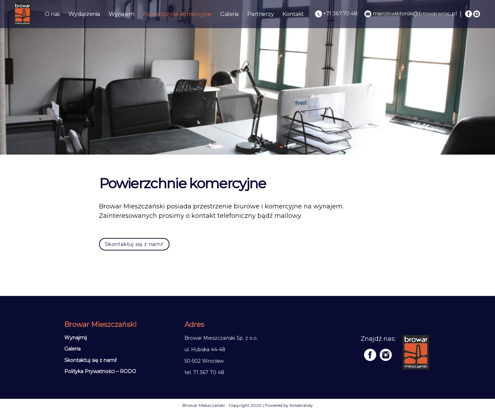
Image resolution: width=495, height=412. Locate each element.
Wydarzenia (84, 14)
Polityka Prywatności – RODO (100, 371)
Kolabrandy (301, 405)
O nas (52, 14)
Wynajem (121, 14)
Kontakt (293, 14)
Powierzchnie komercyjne (177, 14)
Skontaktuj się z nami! (134, 244)
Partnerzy (260, 14)
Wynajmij (75, 338)
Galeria (229, 14)
